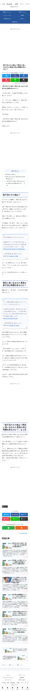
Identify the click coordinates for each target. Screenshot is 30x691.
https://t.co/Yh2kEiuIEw (18, 249)
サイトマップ (8, 680)
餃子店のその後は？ (11, 174)
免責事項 (22, 677)
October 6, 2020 (13, 256)
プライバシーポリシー (8, 677)
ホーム (8, 675)
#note (9, 249)
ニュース (4, 506)
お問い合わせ (21, 680)
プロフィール (21, 675)
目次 (12, 171)
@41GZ (5, 249)
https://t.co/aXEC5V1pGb (10, 318)
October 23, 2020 (14, 325)
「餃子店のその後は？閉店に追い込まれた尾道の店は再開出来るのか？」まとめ (15, 183)
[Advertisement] (15, 48)
